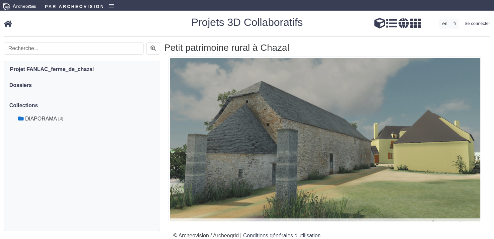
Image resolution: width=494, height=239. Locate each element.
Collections (23, 105)
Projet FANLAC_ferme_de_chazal (52, 69)
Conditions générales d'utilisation (282, 235)
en (444, 23)
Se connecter (477, 23)
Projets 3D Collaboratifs (247, 22)
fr (454, 23)
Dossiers (20, 85)
